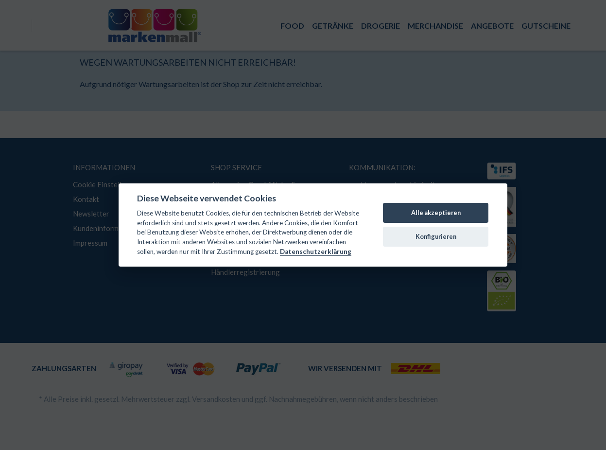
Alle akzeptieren (436, 212)
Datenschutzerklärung (315, 251)
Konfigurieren (436, 236)
